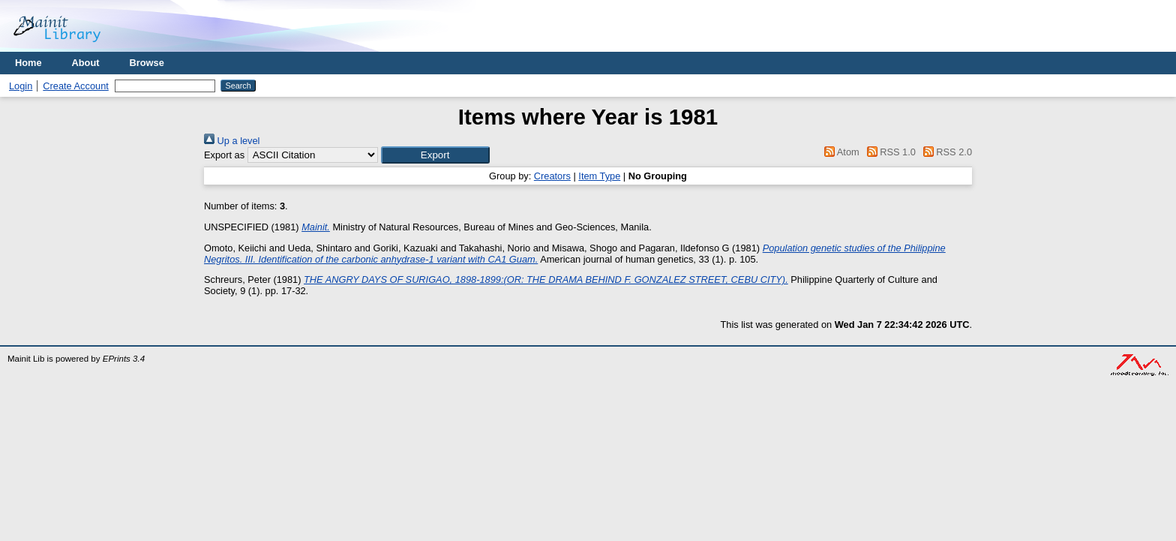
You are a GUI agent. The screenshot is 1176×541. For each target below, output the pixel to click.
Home (28, 62)
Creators (552, 176)
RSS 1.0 (889, 152)
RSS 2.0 (945, 152)
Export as (224, 155)
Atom (840, 152)
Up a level (232, 140)
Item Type (599, 176)
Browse (147, 62)
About (86, 62)
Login (20, 86)
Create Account (76, 86)
